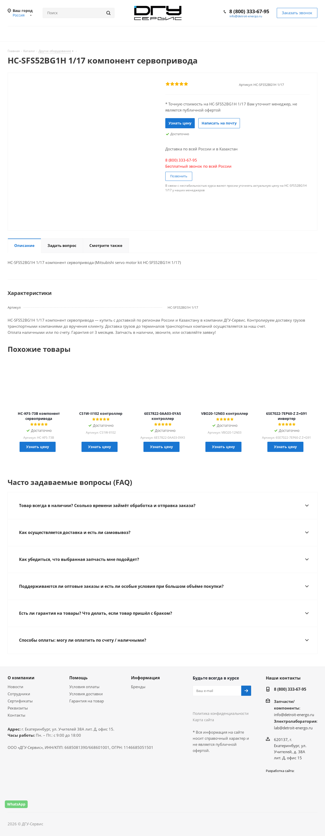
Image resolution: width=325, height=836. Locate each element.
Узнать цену (180, 123)
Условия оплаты (84, 686)
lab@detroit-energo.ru (293, 727)
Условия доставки (86, 693)
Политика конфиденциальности (221, 713)
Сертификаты (20, 700)
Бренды (138, 686)
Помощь (78, 678)
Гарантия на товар (86, 700)
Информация (145, 678)
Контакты (16, 715)
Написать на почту (219, 123)
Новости (15, 686)
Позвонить (178, 176)
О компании (21, 678)
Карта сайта (203, 719)
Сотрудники (19, 693)
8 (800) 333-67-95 (249, 11)
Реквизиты (18, 708)
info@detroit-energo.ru (246, 16)
